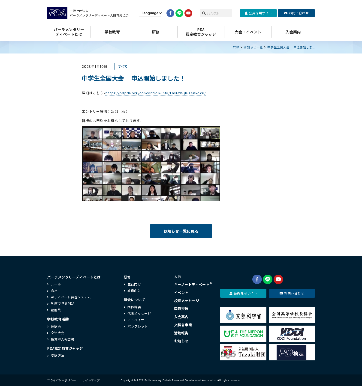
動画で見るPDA (63, 303)
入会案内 (181, 316)
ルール (56, 284)
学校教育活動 (58, 319)
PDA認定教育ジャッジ (65, 348)
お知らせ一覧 (253, 47)
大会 (177, 276)
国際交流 (181, 308)
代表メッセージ (139, 313)
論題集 (56, 310)
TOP (236, 47)
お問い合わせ (296, 13)
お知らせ (181, 340)
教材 (54, 290)
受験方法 (57, 355)
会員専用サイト (258, 13)
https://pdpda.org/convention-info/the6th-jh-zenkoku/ (155, 92)
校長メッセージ (186, 300)
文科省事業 (183, 324)
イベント (181, 292)
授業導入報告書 (63, 339)
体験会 (56, 326)
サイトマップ (91, 380)
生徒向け (134, 284)
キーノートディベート (193, 284)
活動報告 (181, 332)
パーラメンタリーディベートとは (74, 277)
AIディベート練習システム (71, 297)
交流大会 (57, 332)
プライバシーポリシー (61, 380)
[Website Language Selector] (150, 13)
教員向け (134, 290)
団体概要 (134, 307)
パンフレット (137, 326)
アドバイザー (137, 320)
